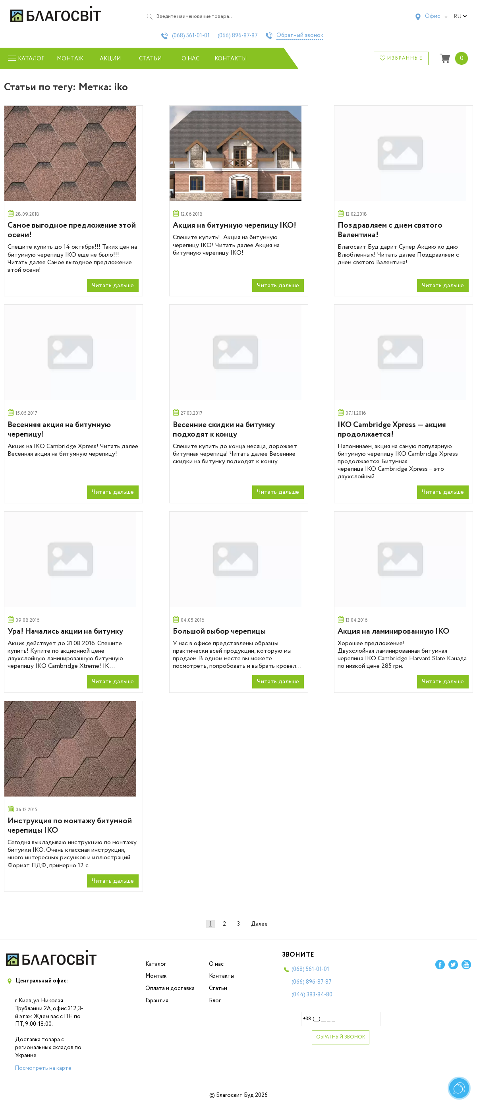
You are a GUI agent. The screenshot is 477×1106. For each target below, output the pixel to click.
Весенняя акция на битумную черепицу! (59, 429)
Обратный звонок (299, 35)
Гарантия (156, 1001)
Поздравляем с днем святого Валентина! (390, 230)
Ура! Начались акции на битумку (65, 631)
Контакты (230, 59)
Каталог (155, 964)
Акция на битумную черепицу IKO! (234, 225)
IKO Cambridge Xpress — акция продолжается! (392, 429)
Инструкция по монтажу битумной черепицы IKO (70, 825)
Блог (215, 1001)
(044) (312, 995)
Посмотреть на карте (43, 1068)
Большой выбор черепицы (219, 631)
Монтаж (70, 59)
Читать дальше (113, 285)
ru (460, 16)
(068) (191, 35)
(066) (238, 35)
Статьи (150, 59)
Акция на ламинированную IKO (393, 631)
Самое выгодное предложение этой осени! (72, 230)
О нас (190, 59)
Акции (110, 59)
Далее (259, 924)
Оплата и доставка (170, 988)
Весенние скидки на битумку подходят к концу (224, 429)
